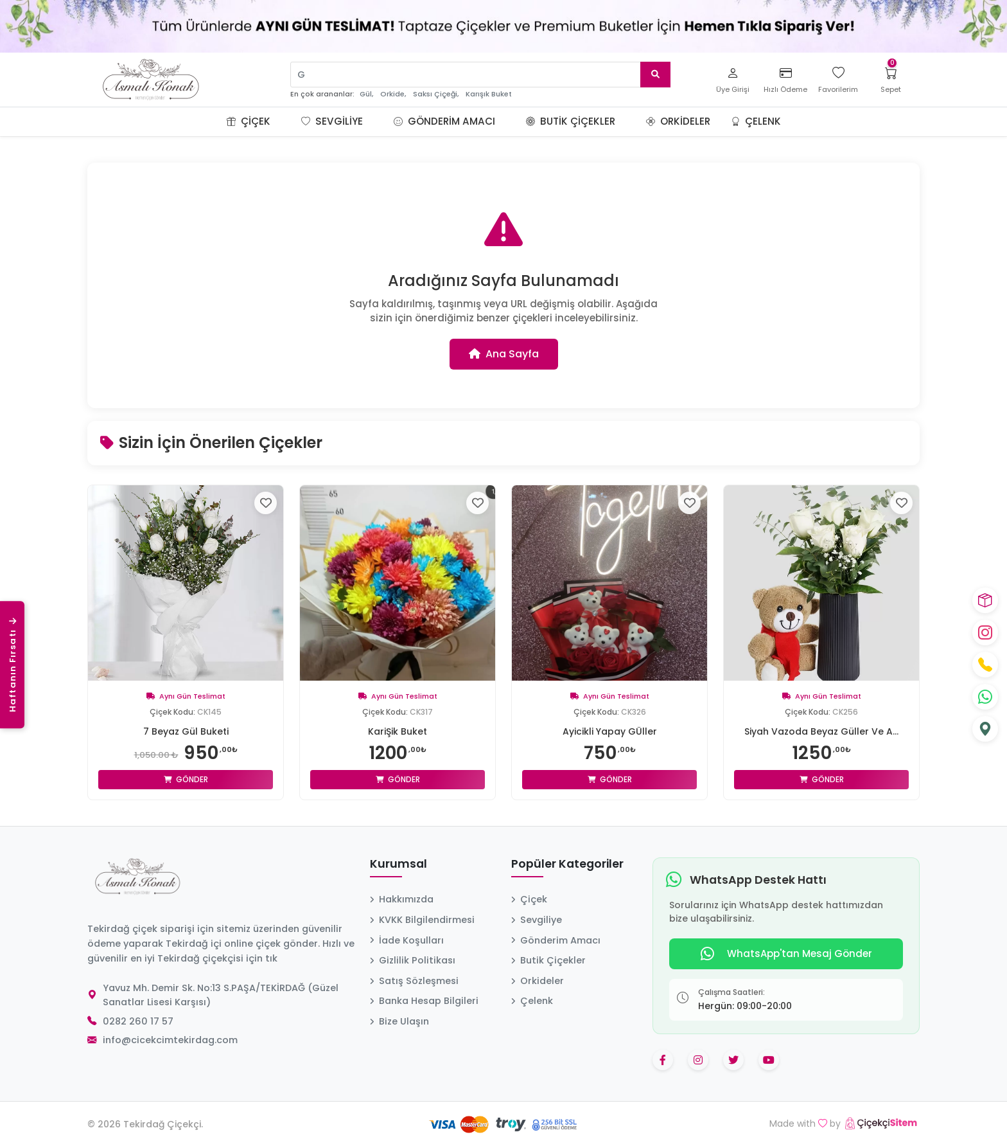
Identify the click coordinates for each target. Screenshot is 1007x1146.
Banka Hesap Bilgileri (424, 1000)
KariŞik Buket (397, 731)
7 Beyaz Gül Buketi (186, 731)
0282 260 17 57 (138, 1021)
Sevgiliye (332, 121)
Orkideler (678, 121)
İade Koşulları (407, 940)
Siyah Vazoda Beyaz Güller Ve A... (821, 731)
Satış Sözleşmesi (414, 980)
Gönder (186, 779)
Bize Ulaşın (399, 1021)
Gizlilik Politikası (412, 960)
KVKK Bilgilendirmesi (422, 919)
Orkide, (393, 94)
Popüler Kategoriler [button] (567, 864)
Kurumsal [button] (398, 864)
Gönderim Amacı (444, 121)
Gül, (366, 94)
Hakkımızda (401, 899)
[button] (286, 121)
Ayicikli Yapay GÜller (610, 731)
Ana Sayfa (504, 353)
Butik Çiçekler (570, 121)
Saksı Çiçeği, (436, 94)
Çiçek (248, 121)
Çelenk (756, 121)
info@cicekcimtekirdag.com (170, 1040)
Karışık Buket (489, 94)
